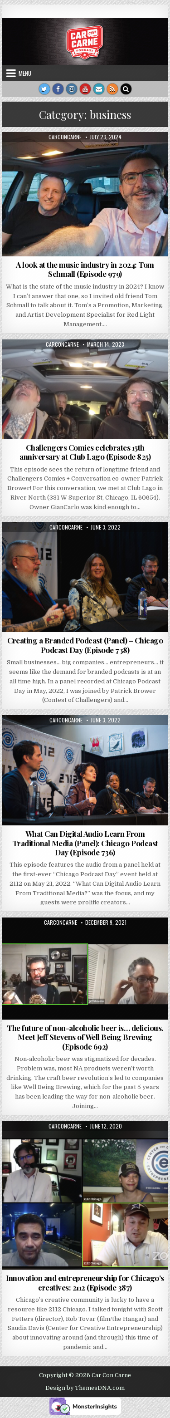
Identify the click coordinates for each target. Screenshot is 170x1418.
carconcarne (65, 137)
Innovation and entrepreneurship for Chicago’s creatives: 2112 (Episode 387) (85, 1282)
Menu (25, 73)
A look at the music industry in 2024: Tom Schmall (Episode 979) (85, 269)
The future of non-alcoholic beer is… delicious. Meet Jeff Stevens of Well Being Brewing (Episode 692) (85, 1037)
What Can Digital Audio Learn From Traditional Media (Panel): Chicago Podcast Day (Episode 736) (85, 843)
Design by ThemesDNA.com (85, 1388)
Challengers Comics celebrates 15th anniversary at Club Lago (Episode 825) (85, 451)
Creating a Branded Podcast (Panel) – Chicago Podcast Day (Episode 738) (85, 644)
